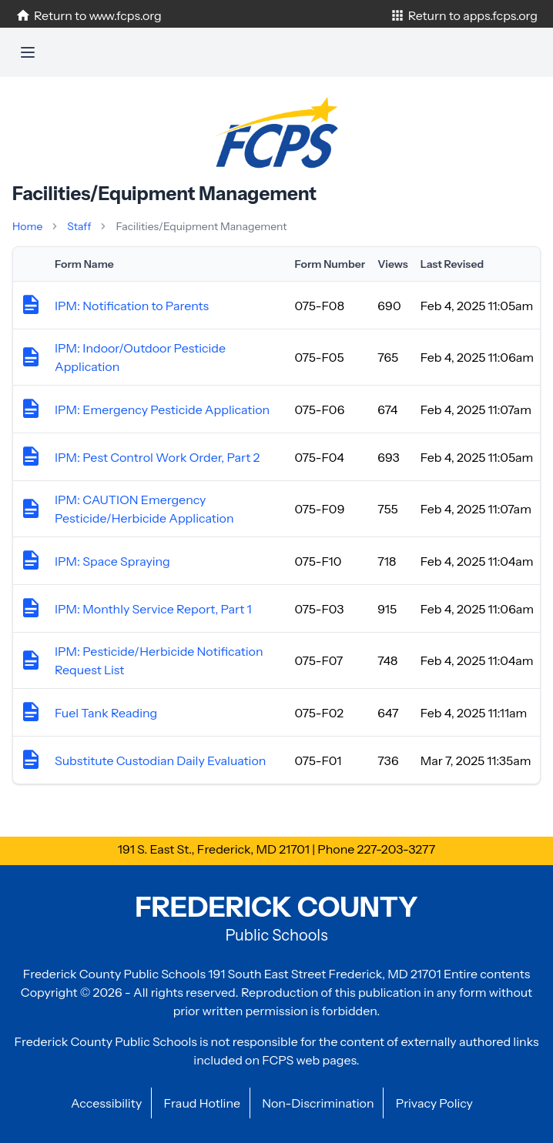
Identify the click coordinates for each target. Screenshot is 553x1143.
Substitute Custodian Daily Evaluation (160, 760)
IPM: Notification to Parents (132, 305)
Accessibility (106, 1103)
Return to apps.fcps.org (464, 15)
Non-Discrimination (318, 1103)
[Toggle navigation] (27, 52)
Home (27, 226)
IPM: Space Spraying (112, 561)
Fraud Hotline (201, 1103)
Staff (79, 226)
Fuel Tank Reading (106, 712)
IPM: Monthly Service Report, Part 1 (153, 609)
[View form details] (30, 308)
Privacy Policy (434, 1103)
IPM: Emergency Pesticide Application (162, 409)
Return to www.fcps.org (88, 15)
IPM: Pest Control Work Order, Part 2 (157, 457)
